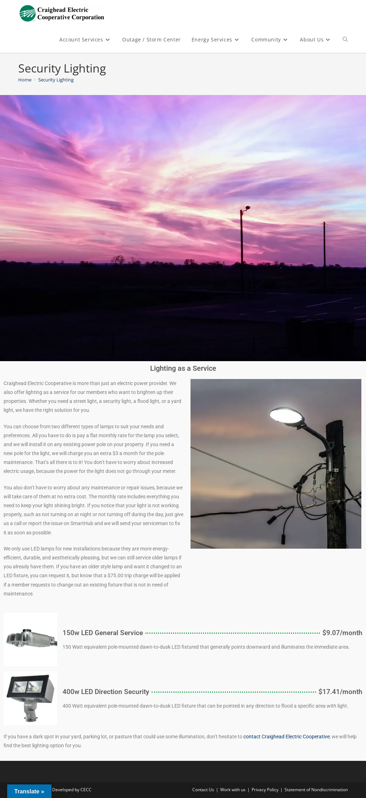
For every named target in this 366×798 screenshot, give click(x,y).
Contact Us (203, 790)
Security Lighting (56, 79)
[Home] (24, 79)
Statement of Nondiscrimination (316, 790)
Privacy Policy (265, 790)
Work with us (233, 790)
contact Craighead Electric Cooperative (286, 736)
